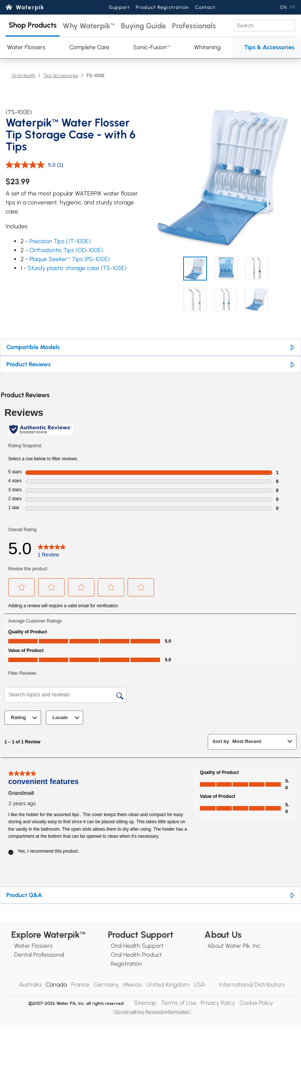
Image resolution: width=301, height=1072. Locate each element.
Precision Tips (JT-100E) (60, 241)
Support (119, 7)
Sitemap (145, 1002)
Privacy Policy (218, 1002)
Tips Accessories (60, 75)
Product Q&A (24, 895)
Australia (30, 984)
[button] (33, 26)
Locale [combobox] (66, 717)
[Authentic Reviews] (40, 429)
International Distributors (252, 984)
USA (199, 984)
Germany (106, 984)
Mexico (132, 984)
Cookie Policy (256, 1002)
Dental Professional (39, 954)
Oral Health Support (137, 945)
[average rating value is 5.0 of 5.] (31, 165)
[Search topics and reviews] (65, 695)
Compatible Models (33, 347)
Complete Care (89, 47)
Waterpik (30, 7)
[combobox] (258, 741)
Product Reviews (28, 364)
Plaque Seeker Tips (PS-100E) (69, 259)
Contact (205, 7)
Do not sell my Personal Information (152, 1012)
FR (292, 7)
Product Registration (162, 7)
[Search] (264, 25)
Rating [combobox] (25, 717)
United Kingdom (167, 984)
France (80, 984)
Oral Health (23, 75)
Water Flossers (33, 945)
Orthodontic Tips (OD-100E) (66, 250)
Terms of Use (178, 1002)
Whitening (207, 47)
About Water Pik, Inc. (234, 945)
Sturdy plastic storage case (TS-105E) (77, 268)
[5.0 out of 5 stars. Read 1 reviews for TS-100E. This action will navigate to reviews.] (52, 548)
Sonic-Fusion (151, 47)
